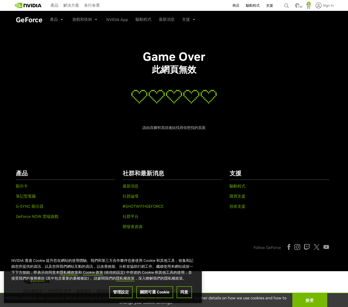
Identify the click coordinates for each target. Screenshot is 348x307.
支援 (186, 19)
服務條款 (37, 278)
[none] (287, 3)
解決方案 (71, 5)
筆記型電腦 (26, 196)
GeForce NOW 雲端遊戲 (37, 216)
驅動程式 (143, 19)
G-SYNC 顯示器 (30, 206)
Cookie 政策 (93, 272)
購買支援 (237, 196)
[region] (103, 275)
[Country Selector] (297, 6)
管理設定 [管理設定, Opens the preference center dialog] (121, 291)
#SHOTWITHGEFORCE (143, 206)
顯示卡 (22, 186)
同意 (184, 291)
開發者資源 (132, 226)
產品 (54, 5)
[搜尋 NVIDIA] (287, 4)
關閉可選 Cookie (154, 291)
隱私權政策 (69, 272)
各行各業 (92, 5)
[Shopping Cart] (309, 6)
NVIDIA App (117, 19)
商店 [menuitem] (235, 5)
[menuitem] (54, 5)
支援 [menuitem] (269, 5)
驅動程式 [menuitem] (253, 5)
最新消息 (167, 19)
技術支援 (237, 206)
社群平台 (131, 216)
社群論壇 (131, 196)
